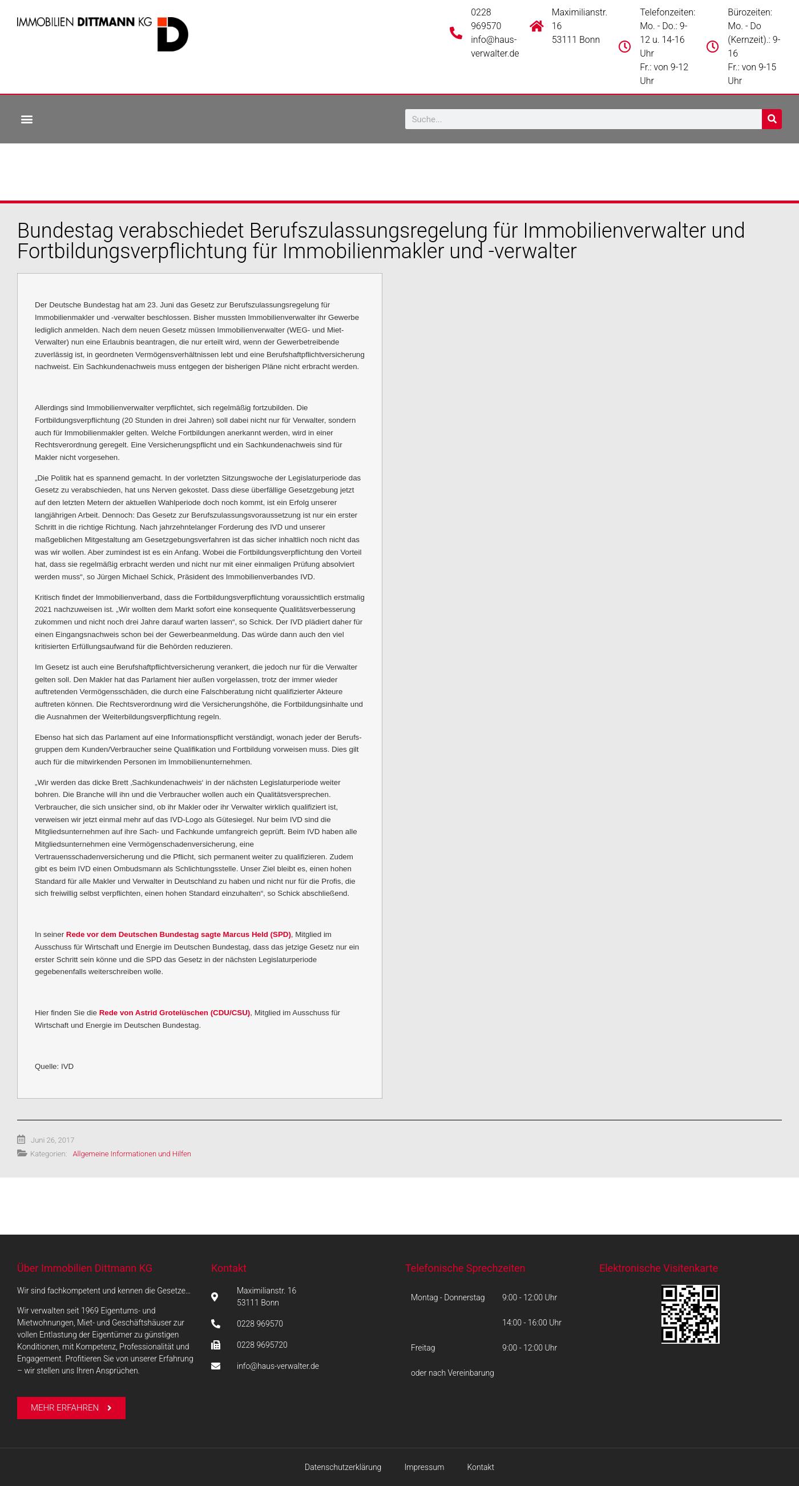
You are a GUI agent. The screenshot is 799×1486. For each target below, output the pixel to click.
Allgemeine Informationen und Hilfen (131, 1153)
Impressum (424, 1467)
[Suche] (772, 119)
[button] (26, 118)
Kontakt (229, 1268)
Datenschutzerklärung (343, 1467)
